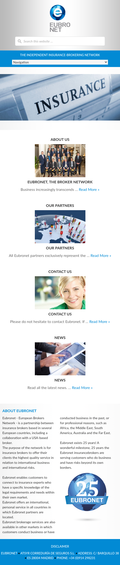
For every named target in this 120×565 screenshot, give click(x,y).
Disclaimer (60, 546)
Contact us (60, 314)
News (60, 380)
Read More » (89, 189)
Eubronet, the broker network (60, 182)
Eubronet (60, 18)
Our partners (60, 248)
